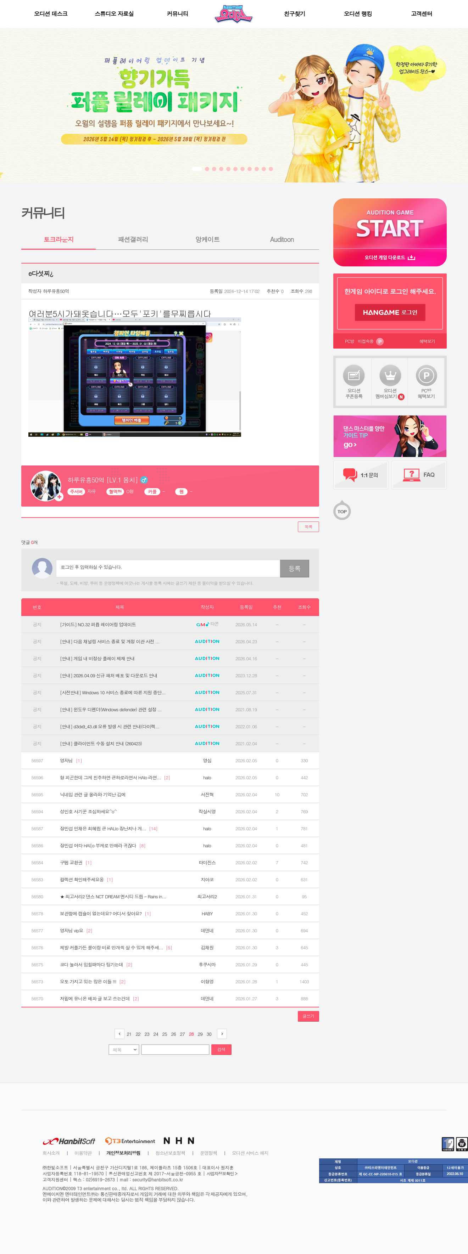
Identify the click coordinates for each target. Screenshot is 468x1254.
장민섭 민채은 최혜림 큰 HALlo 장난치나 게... (108, 828)
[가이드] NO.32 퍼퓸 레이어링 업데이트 (98, 624)
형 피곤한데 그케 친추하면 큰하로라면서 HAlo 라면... (115, 777)
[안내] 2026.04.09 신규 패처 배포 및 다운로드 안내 (108, 675)
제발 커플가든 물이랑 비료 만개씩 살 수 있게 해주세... (116, 947)
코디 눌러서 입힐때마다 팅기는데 (96, 964)
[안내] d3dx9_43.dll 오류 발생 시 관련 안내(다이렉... (109, 726)
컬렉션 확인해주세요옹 (86, 879)
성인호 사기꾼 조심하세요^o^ (88, 811)
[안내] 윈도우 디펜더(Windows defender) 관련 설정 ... (111, 709)
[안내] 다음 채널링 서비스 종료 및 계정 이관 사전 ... (110, 641)
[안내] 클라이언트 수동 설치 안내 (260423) (101, 743)
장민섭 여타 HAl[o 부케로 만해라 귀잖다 (102, 845)
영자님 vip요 (76, 930)
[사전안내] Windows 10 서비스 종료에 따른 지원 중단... (113, 692)
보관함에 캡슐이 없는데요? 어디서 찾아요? (105, 913)
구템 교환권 (75, 862)
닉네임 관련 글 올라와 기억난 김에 (93, 794)
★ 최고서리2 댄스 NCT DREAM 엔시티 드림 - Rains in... (113, 896)
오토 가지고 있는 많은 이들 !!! (93, 981)
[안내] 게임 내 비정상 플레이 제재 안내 (97, 658)
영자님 (71, 760)
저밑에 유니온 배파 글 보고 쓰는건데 (99, 998)
